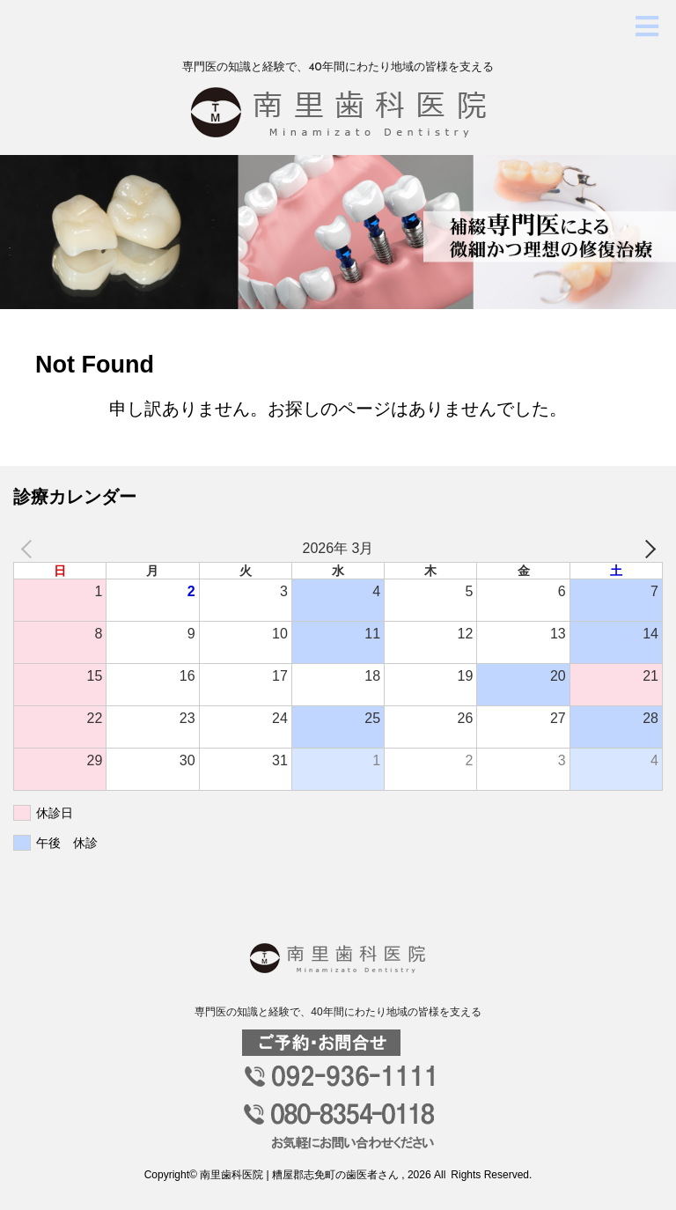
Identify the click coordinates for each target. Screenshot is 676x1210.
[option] (338, 232)
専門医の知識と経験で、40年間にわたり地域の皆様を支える (338, 1012)
